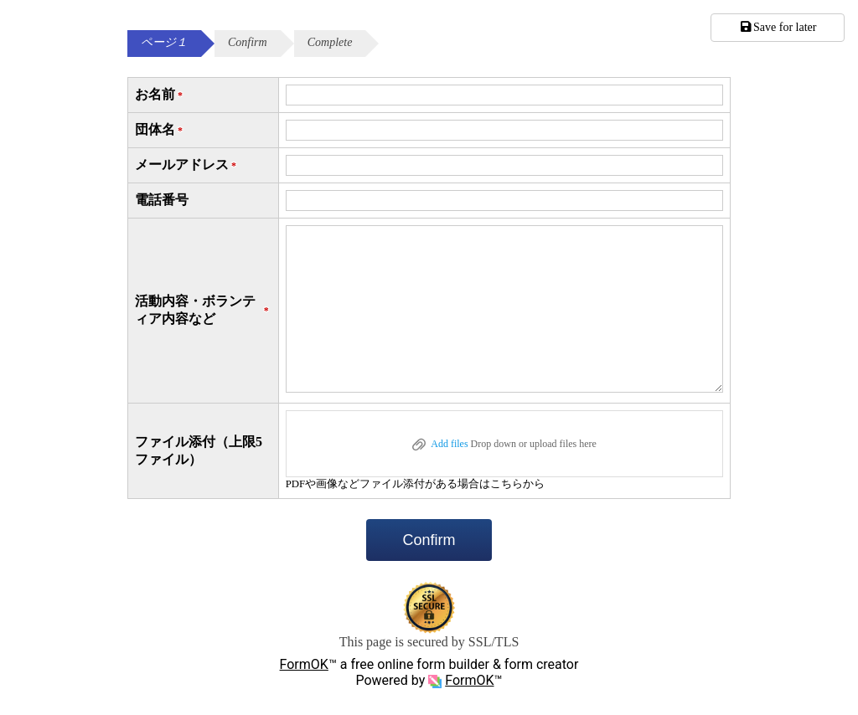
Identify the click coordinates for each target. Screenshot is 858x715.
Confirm (428, 540)
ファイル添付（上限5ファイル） (198, 450)
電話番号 (162, 200)
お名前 (160, 95)
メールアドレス (187, 165)
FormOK (304, 664)
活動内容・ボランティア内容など (203, 310)
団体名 (160, 130)
